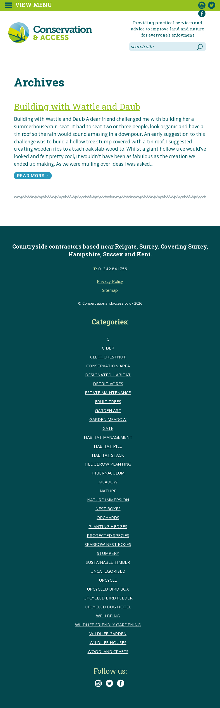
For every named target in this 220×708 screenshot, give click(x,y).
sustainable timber (108, 562)
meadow (108, 482)
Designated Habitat (108, 374)
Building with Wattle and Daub (77, 106)
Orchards (108, 517)
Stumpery (108, 553)
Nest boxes (108, 508)
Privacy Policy (110, 281)
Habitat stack (108, 455)
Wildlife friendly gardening (108, 624)
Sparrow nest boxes (108, 544)
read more (30, 175)
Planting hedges (108, 526)
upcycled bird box (108, 589)
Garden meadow (107, 419)
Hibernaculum (108, 473)
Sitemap (110, 290)
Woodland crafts (108, 651)
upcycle (108, 580)
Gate (107, 428)
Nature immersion (108, 499)
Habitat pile (108, 446)
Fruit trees (108, 401)
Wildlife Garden (107, 633)
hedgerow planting (108, 464)
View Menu (33, 4)
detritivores (108, 383)
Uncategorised (107, 571)
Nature (108, 490)
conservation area (108, 366)
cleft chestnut (108, 357)
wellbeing (108, 615)
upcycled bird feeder (108, 598)
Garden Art (108, 410)
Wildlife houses (108, 642)
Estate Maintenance (108, 392)
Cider (108, 348)
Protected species (108, 535)
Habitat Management (108, 437)
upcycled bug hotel (108, 607)
